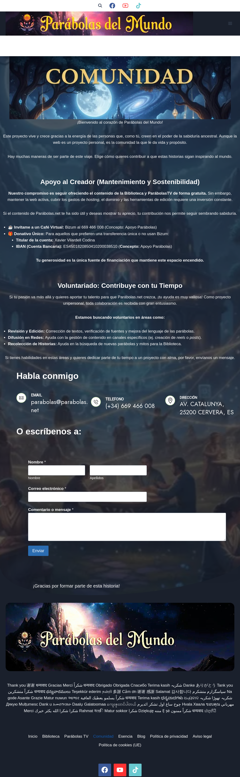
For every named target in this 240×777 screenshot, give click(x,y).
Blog (141, 716)
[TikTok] (138, 5)
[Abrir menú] (230, 23)
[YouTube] (125, 5)
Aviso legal (202, 716)
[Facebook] (112, 5)
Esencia (125, 716)
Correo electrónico (47, 468)
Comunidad (103, 716)
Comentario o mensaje (51, 489)
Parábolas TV (76, 716)
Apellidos (97, 457)
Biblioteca (51, 716)
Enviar (38, 530)
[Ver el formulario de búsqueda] (100, 5)
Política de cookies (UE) (120, 724)
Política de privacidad (169, 716)
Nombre (37, 441)
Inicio (33, 716)
